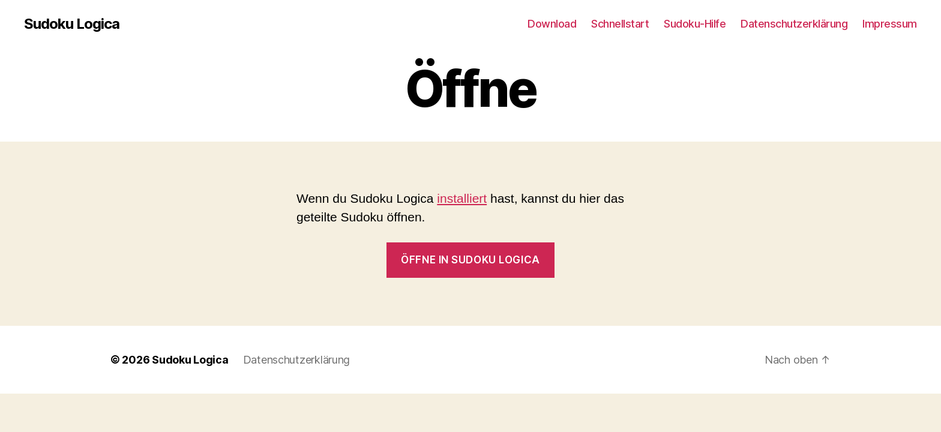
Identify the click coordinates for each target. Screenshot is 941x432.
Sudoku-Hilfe (695, 23)
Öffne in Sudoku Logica (470, 260)
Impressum (889, 23)
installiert (462, 198)
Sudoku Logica (71, 24)
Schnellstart (620, 23)
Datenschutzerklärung (794, 23)
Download (552, 23)
